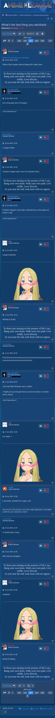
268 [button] (36, 40)
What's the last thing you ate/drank (23, 24)
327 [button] (50, 40)
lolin (10, 241)
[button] (4, 40)
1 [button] (12, 40)
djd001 (11, 487)
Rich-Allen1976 (13, 89)
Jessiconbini (6, 134)
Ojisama (11, 50)
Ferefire (21, 28)
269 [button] (42, 40)
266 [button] (25, 40)
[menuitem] (52, 19)
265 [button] (19, 40)
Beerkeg (14, 28)
